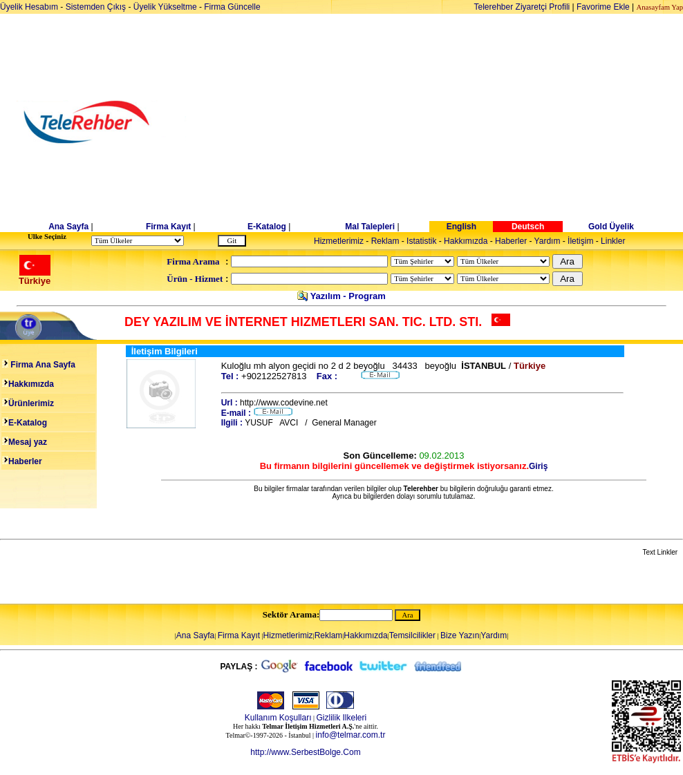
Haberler (511, 241)
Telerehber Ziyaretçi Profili (522, 7)
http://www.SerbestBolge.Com (305, 752)
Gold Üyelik (611, 226)
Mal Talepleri (370, 226)
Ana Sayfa (68, 226)
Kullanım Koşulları (278, 718)
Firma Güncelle (232, 7)
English (461, 226)
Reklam (385, 241)
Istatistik (421, 241)
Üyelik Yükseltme (165, 7)
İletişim (580, 241)
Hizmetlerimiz (339, 241)
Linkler (613, 241)
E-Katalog (266, 226)
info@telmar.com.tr (351, 735)
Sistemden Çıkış (96, 7)
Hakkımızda (465, 241)
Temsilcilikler (412, 635)
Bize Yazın (459, 635)
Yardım (547, 241)
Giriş (538, 466)
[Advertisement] (448, 122)
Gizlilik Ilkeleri (342, 718)
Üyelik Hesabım (29, 7)
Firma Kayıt (168, 226)
